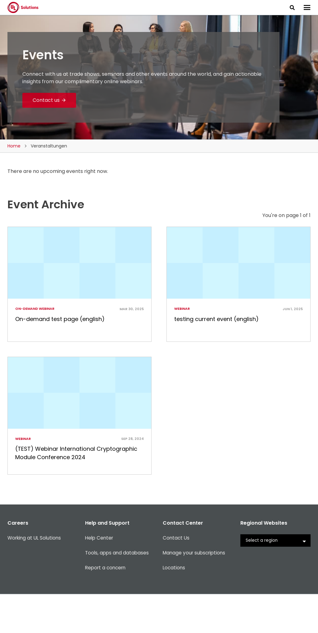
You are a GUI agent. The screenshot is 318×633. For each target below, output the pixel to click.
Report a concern (107, 609)
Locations (174, 609)
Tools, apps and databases (118, 594)
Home (13, 146)
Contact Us (176, 579)
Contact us (46, 100)
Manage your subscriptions (196, 594)
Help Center (100, 579)
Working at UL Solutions (35, 579)
